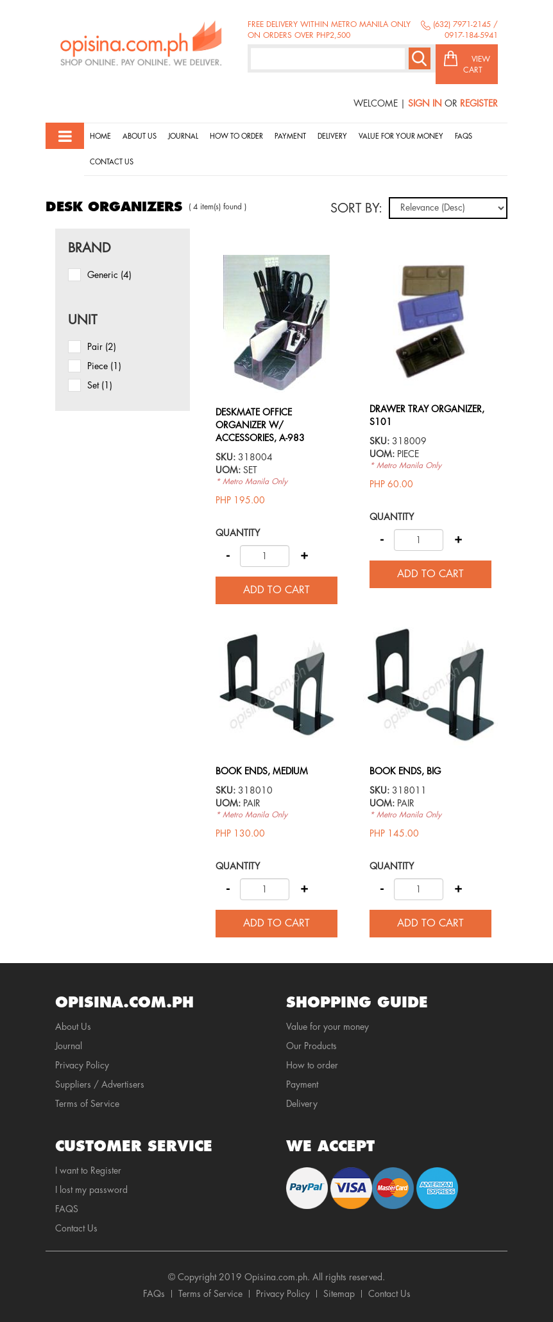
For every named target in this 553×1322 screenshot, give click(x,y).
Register (479, 103)
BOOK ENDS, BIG (405, 771)
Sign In (425, 103)
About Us (140, 136)
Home (100, 136)
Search (419, 58)
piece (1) (104, 365)
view (276, 261)
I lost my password (91, 1189)
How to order (236, 136)
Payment (290, 136)
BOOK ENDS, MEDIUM (262, 771)
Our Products (311, 1045)
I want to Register (88, 1170)
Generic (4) (109, 274)
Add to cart (276, 590)
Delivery (332, 136)
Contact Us (111, 162)
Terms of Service (87, 1103)
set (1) (99, 385)
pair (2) (101, 346)
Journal (183, 136)
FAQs (154, 1294)
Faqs (463, 136)
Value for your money (401, 136)
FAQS (66, 1209)
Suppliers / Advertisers (99, 1084)
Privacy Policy (82, 1065)
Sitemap (339, 1294)
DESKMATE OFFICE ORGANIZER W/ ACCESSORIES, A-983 (260, 425)
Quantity (238, 532)
